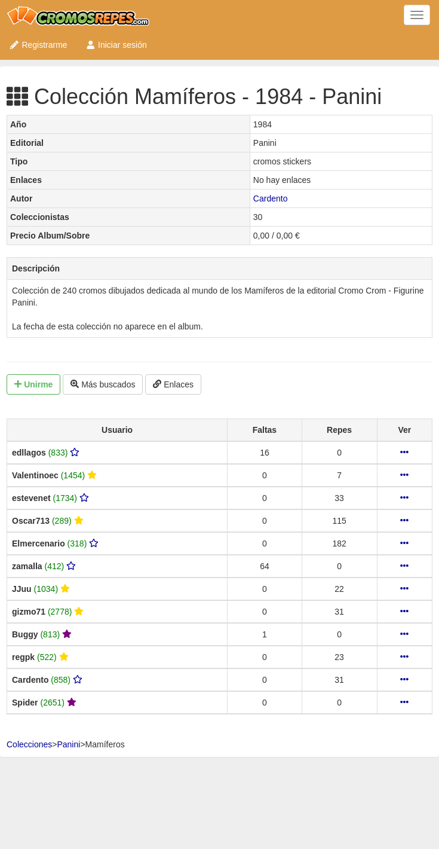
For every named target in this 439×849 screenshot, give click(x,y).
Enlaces (173, 384)
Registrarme (38, 45)
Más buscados (102, 384)
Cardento (270, 198)
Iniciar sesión (116, 45)
